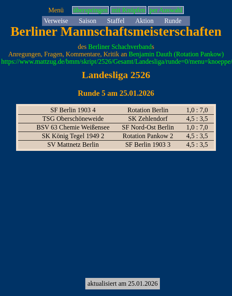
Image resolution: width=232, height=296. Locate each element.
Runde (173, 20)
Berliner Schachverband (120, 46)
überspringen (90, 10)
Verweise (56, 20)
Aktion (144, 20)
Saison (87, 20)
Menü (55, 10)
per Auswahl (165, 10)
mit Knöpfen (128, 10)
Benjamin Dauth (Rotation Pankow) (176, 54)
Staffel (115, 20)
